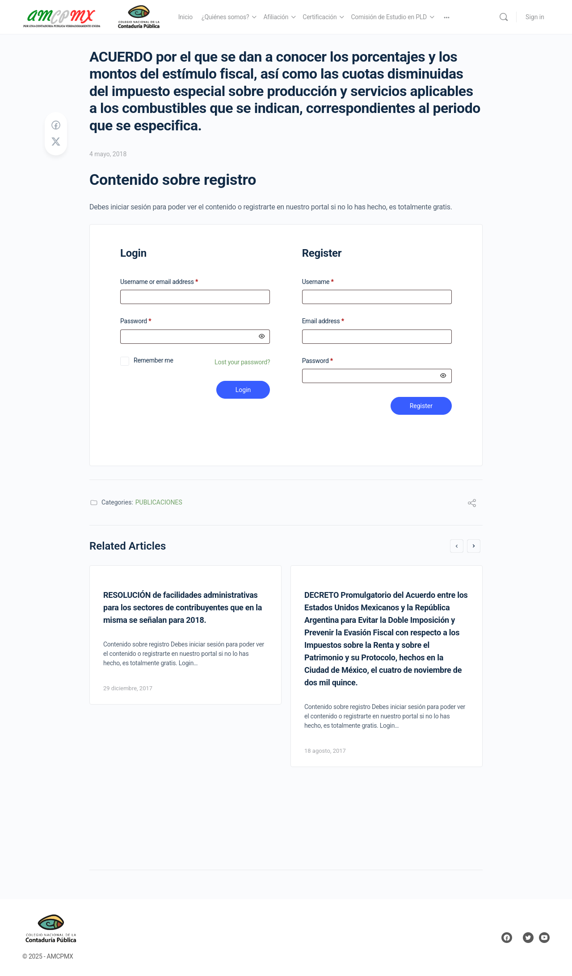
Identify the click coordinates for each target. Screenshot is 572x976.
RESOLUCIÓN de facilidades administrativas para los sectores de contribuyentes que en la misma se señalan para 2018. (182, 607)
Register (421, 405)
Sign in (535, 17)
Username (318, 282)
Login (243, 389)
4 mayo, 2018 (107, 154)
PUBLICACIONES (158, 502)
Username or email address (170, 282)
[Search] (504, 17)
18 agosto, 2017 (325, 750)
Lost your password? (242, 362)
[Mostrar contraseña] (262, 336)
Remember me (153, 360)
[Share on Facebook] (56, 125)
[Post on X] (56, 142)
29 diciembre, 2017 (127, 688)
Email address (323, 321)
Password (147, 321)
